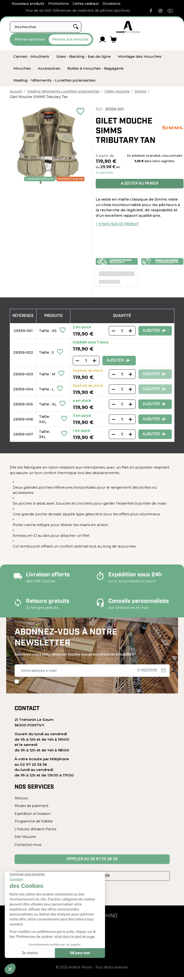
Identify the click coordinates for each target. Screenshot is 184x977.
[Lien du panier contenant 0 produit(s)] (113, 39)
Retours (21, 798)
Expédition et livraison (33, 814)
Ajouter (154, 331)
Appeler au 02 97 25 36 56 (92, 859)
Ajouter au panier (139, 184)
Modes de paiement (31, 806)
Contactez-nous (28, 845)
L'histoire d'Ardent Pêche (36, 829)
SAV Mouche (25, 837)
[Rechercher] (45, 26)
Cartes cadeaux (86, 3)
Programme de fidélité (34, 821)
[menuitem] (31, 56)
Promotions (58, 3)
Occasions (112, 3)
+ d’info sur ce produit (117, 224)
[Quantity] (122, 331)
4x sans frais (104, 172)
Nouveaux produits (28, 3)
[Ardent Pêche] (128, 27)
